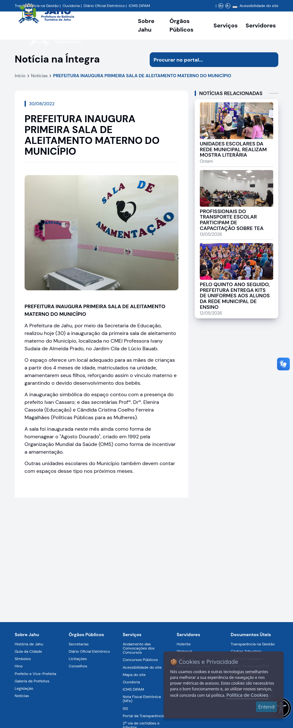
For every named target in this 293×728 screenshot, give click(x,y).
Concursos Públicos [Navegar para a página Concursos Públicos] (140, 659)
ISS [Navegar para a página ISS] (125, 708)
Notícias (39, 75)
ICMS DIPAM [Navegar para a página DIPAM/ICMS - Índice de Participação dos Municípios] (139, 5)
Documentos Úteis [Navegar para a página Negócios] (251, 634)
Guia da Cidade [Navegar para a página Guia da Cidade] (28, 651)
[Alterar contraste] (234, 7)
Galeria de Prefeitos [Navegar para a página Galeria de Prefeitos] (32, 681)
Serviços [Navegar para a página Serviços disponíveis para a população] (226, 25)
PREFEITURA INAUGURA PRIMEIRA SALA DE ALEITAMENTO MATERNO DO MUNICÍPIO (142, 75)
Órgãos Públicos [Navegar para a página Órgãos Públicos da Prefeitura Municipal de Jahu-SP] (86, 634)
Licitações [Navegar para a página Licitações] (78, 658)
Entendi (266, 707)
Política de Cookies (247, 695)
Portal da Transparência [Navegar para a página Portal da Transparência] (143, 715)
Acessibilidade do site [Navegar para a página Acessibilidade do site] (258, 5)
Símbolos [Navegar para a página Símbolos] (23, 658)
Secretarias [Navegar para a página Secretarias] (79, 644)
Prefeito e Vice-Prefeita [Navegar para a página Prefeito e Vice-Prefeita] (35, 673)
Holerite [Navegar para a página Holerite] (184, 644)
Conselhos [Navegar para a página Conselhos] (78, 666)
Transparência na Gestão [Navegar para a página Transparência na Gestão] (253, 644)
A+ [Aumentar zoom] (221, 6)
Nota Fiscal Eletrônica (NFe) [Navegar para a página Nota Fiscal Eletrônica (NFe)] (142, 698)
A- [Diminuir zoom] (228, 6)
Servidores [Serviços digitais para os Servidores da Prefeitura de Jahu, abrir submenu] (261, 25)
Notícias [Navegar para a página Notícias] (22, 695)
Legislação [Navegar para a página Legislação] (24, 688)
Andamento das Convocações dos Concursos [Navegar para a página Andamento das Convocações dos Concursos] (138, 648)
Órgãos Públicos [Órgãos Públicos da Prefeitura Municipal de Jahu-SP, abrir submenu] (181, 25)
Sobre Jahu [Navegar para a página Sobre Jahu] (146, 25)
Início (20, 75)
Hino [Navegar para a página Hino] (19, 666)
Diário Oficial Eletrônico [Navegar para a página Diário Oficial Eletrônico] (89, 651)
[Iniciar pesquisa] (271, 59)
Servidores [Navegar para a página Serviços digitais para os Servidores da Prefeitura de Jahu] (188, 634)
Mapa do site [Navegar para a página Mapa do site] (134, 674)
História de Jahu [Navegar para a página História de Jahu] (29, 644)
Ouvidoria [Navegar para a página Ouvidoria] (131, 682)
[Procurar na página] (207, 59)
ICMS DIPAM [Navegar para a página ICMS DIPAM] (133, 689)
